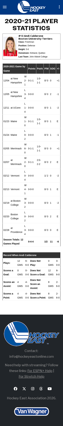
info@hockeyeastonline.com (31, 357)
